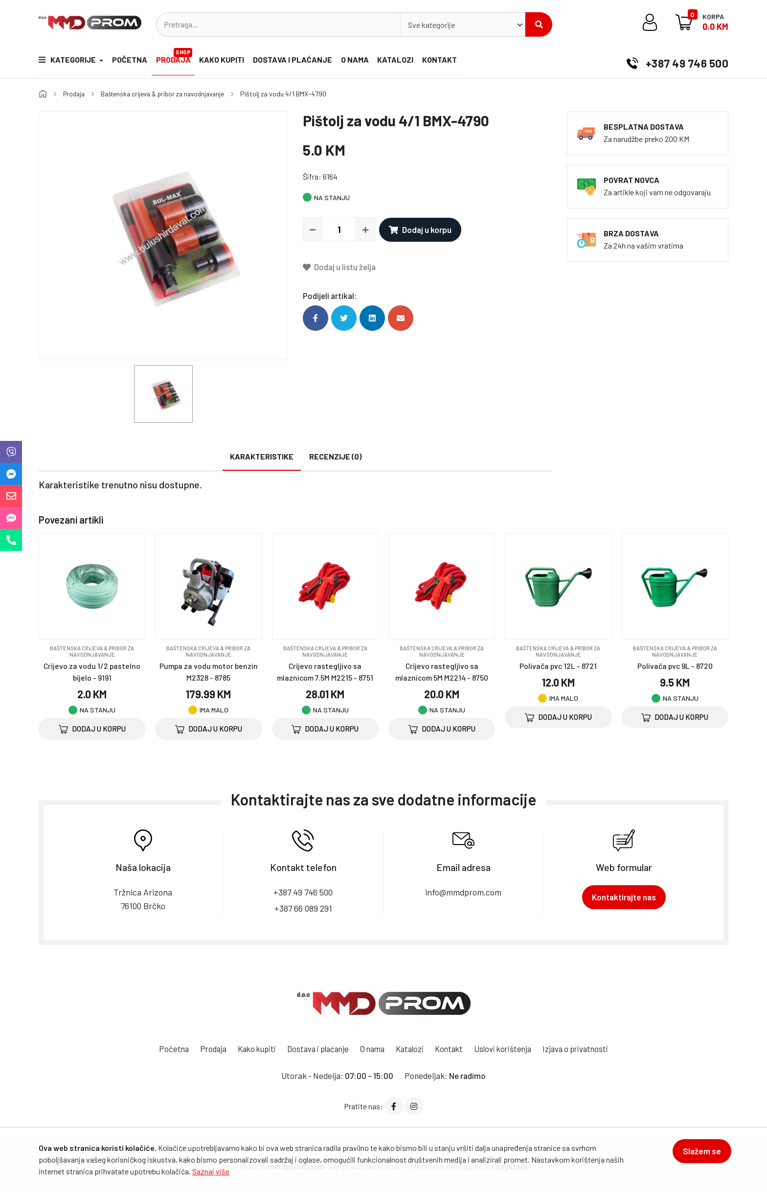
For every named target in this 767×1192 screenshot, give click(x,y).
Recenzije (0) (335, 455)
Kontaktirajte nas (624, 896)
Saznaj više (210, 1171)
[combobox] (462, 24)
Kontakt (481, 61)
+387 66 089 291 (303, 908)
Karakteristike (261, 455)
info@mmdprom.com (463, 891)
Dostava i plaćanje (316, 61)
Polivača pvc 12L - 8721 (558, 665)
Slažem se (699, 1154)
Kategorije (68, 61)
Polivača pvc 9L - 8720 (674, 665)
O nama (385, 61)
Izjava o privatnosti (584, 1048)
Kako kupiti (239, 61)
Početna (135, 61)
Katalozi (431, 61)
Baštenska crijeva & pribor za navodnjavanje (169, 94)
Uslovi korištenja (509, 1048)
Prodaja (187, 57)
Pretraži (539, 24)
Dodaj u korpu (420, 229)
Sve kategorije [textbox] (431, 24)
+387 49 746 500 (673, 61)
